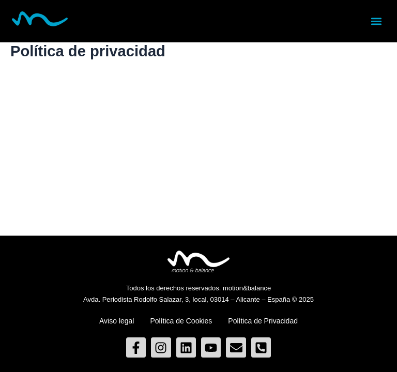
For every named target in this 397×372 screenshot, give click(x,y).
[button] (376, 20)
